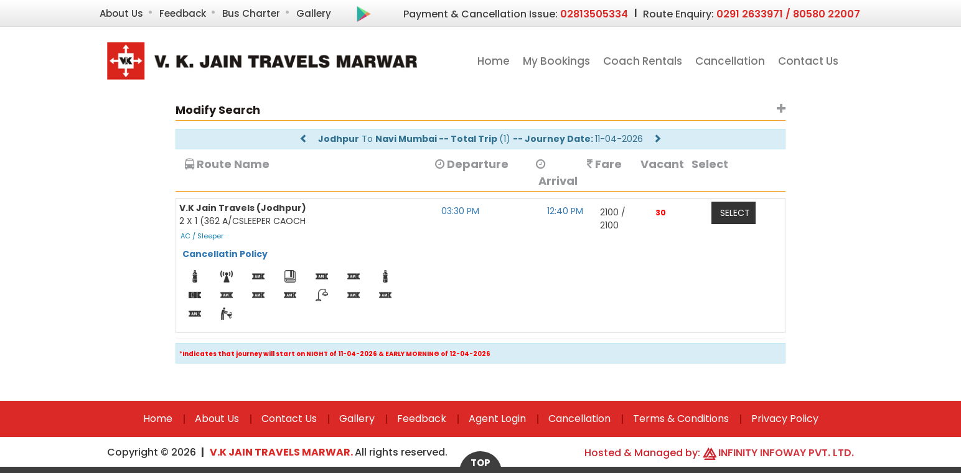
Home (493, 61)
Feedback (182, 13)
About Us (121, 13)
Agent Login (497, 419)
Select (735, 213)
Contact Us (808, 61)
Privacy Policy (784, 419)
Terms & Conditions (681, 419)
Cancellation (730, 61)
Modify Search (218, 110)
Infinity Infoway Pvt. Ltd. (786, 453)
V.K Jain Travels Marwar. (282, 452)
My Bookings (556, 61)
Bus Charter (251, 13)
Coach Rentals (642, 61)
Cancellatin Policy (225, 254)
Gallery (313, 13)
